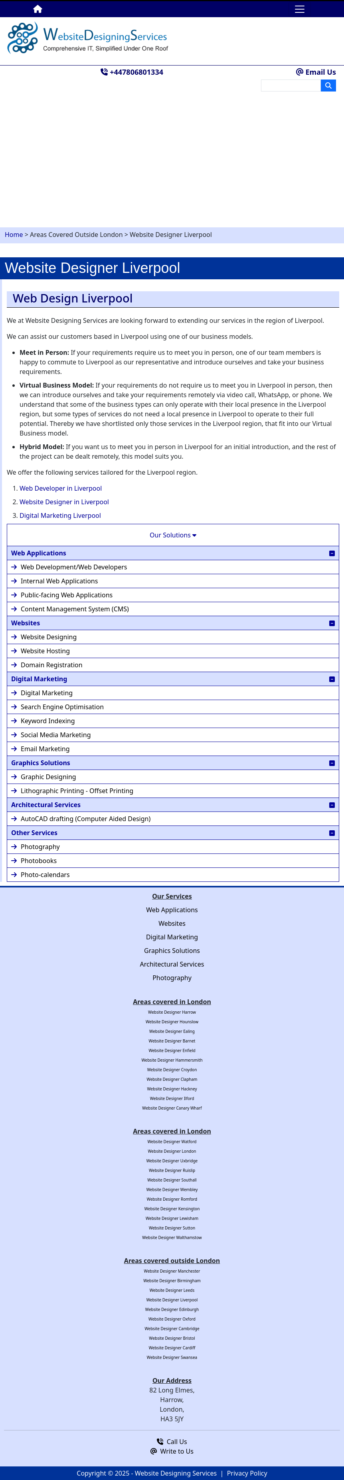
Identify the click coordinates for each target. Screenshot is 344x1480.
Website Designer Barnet (172, 1041)
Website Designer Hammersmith (171, 1060)
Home (14, 234)
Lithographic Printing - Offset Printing (72, 790)
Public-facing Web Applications (62, 595)
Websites (173, 622)
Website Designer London (172, 1151)
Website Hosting (40, 651)
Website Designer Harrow (172, 1012)
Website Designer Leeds (172, 1290)
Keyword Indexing (43, 720)
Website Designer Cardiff (172, 1348)
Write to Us (172, 1451)
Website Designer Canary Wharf (172, 1108)
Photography (35, 846)
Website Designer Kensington (172, 1208)
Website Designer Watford (171, 1141)
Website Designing (44, 637)
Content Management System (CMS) (70, 609)
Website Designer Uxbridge (172, 1161)
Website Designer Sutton (172, 1228)
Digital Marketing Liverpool (60, 515)
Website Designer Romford (172, 1199)
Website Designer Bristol (172, 1338)
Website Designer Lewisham (172, 1218)
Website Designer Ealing (172, 1031)
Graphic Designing (43, 776)
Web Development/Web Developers (69, 567)
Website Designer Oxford (172, 1319)
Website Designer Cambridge (171, 1328)
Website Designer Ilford (172, 1098)
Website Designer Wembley (172, 1189)
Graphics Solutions (173, 762)
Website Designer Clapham (172, 1079)
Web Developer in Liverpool (61, 488)
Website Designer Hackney (172, 1089)
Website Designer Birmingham (172, 1280)
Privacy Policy (247, 1473)
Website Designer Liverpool (172, 1300)
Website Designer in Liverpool (64, 501)
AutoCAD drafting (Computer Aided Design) (80, 818)
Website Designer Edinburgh (172, 1309)
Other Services (173, 832)
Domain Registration (47, 664)
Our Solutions (173, 535)
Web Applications (173, 552)
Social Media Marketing (51, 734)
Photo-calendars (40, 874)
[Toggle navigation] (300, 9)
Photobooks (34, 860)
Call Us (172, 1441)
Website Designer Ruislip (172, 1170)
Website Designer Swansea (172, 1357)
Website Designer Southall (171, 1180)
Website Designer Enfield (171, 1050)
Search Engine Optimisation (57, 706)
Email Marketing (40, 748)
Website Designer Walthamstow (172, 1237)
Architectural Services (173, 804)
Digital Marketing (173, 678)
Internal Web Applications (54, 581)
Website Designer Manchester (172, 1271)
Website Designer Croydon (172, 1069)
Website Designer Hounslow (172, 1021)
